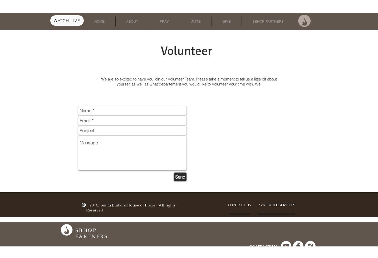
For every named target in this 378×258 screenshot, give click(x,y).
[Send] (180, 177)
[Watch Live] (67, 20)
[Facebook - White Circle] (298, 246)
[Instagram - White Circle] (310, 246)
